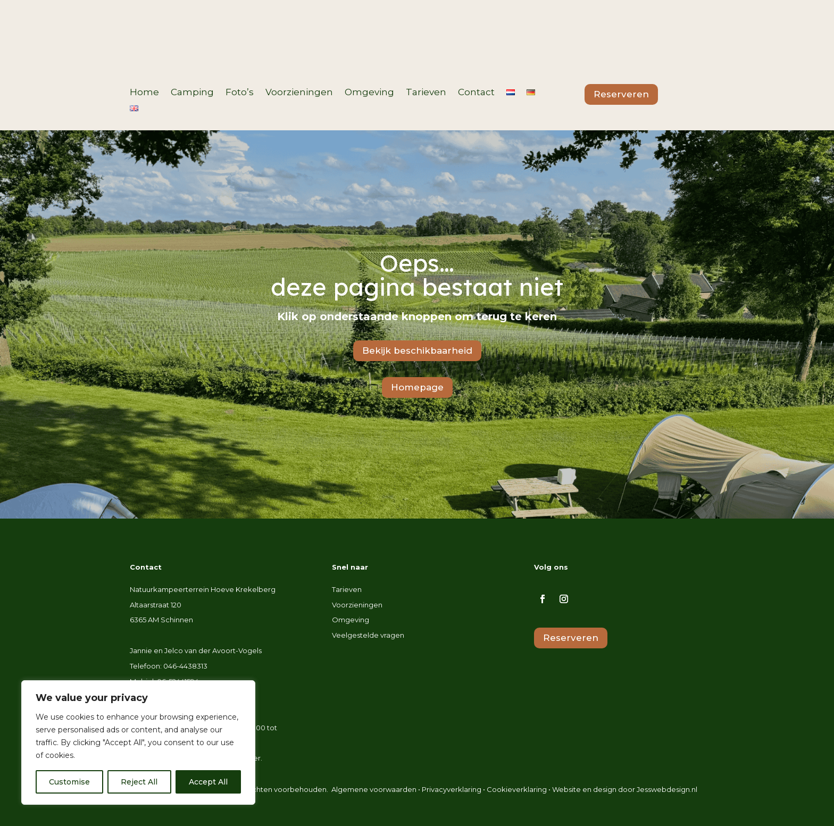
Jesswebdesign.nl (667, 789)
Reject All (139, 782)
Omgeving (369, 92)
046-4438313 (185, 666)
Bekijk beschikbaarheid (417, 350)
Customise (69, 782)
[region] (138, 742)
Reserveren (621, 94)
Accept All (208, 782)
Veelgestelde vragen (368, 635)
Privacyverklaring (451, 789)
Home (144, 92)
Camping (192, 92)
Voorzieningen (299, 92)
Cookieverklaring (517, 789)
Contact (476, 92)
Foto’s (240, 92)
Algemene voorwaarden (373, 789)
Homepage (417, 387)
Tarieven (426, 92)
